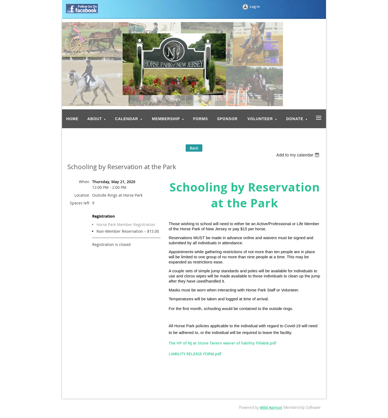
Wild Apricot (271, 407)
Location (81, 195)
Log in (255, 6)
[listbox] (298, 155)
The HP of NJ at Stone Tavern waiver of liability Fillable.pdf (222, 343)
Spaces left (79, 202)
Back (194, 148)
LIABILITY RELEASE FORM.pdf (195, 353)
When (84, 181)
